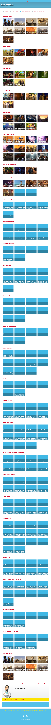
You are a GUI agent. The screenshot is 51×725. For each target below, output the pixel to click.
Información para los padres (21, 710)
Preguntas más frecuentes (29, 710)
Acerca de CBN (25, 721)
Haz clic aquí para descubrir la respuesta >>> (13, 699)
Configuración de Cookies (42, 710)
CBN (25, 716)
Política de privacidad (13, 710)
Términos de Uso (7, 710)
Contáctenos (36, 710)
